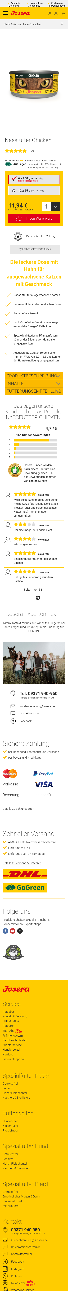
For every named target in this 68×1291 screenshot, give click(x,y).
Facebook (26, 721)
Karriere (8, 1054)
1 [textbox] (46, 206)
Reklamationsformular (25, 1247)
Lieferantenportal (14, 1059)
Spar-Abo (12, 1031)
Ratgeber (8, 1011)
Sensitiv (8, 1088)
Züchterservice (12, 1045)
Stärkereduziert (12, 1201)
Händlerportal (11, 1049)
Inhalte (15, 383)
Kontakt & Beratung (15, 1016)
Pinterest (16, 1276)
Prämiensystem (13, 1035)
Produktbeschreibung (32, 375)
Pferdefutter (10, 1130)
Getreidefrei (10, 1083)
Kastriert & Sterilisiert (16, 1097)
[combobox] (34, 24)
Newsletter (18, 1283)
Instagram (17, 1269)
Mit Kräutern (11, 1206)
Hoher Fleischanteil (15, 1093)
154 (31, 151)
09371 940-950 (42, 693)
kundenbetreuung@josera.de (37, 706)
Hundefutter (10, 1121)
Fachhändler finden (49, 14)
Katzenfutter (10, 1126)
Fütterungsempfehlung (34, 391)
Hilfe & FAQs (11, 1021)
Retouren (8, 1025)
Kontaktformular (30, 713)
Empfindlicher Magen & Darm (21, 1196)
